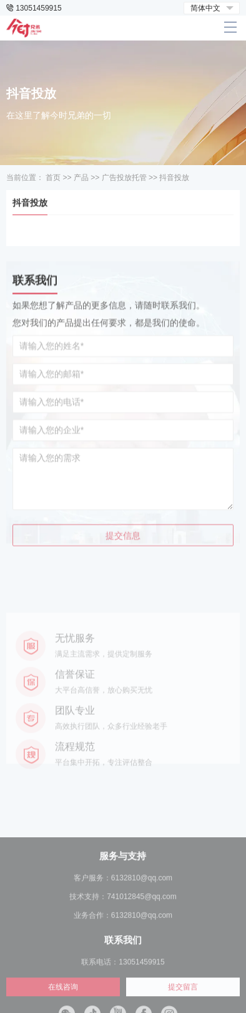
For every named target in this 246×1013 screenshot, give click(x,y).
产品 (81, 177)
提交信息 (123, 560)
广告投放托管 (124, 177)
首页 (53, 177)
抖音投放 (174, 177)
